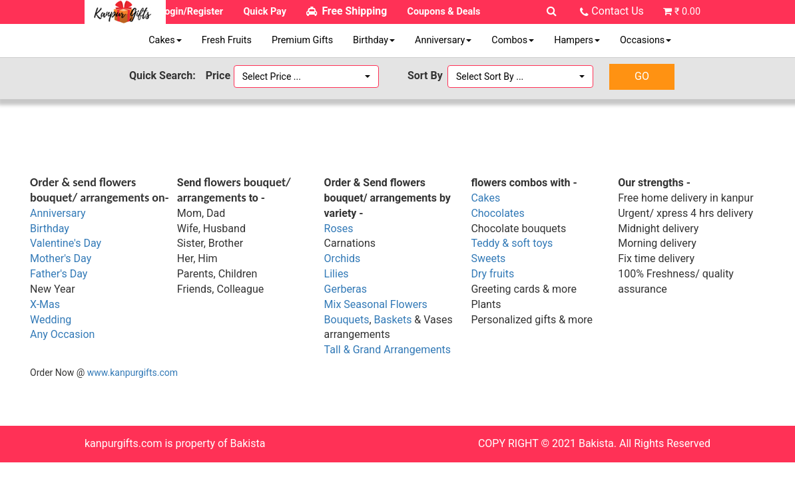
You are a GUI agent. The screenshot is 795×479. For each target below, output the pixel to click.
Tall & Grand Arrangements (387, 349)
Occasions (645, 40)
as (54, 304)
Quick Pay (264, 11)
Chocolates (497, 213)
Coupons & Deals (444, 11)
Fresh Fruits (227, 40)
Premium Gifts (302, 40)
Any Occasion (62, 334)
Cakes (164, 40)
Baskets (393, 319)
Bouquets (347, 319)
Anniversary (443, 40)
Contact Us (617, 11)
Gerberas (345, 289)
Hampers (577, 40)
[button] (307, 76)
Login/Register (191, 11)
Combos (512, 40)
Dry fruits (492, 273)
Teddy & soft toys (512, 243)
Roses (339, 228)
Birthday (374, 40)
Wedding (50, 319)
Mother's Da (58, 258)
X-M (39, 304)
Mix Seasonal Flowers (375, 304)
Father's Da (56, 273)
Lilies (336, 273)
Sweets (488, 258)
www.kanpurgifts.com (132, 372)
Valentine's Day (65, 243)
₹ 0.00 (687, 11)
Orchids (342, 258)
